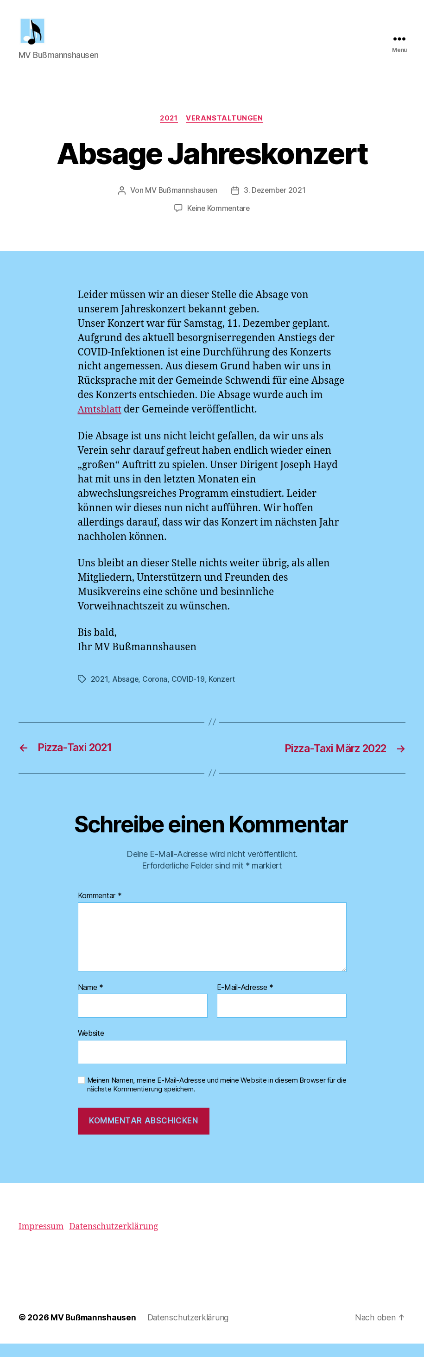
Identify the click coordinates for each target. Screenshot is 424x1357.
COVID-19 (188, 693)
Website (91, 1047)
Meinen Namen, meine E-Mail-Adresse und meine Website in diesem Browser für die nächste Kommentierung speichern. (217, 1098)
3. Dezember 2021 (275, 204)
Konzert (222, 693)
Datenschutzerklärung (113, 1240)
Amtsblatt (100, 424)
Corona (154, 693)
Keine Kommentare (218, 222)
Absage (125, 693)
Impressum (41, 1240)
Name (90, 1001)
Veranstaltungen (225, 132)
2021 (168, 132)
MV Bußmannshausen (180, 204)
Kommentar (100, 909)
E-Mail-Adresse (245, 1001)
